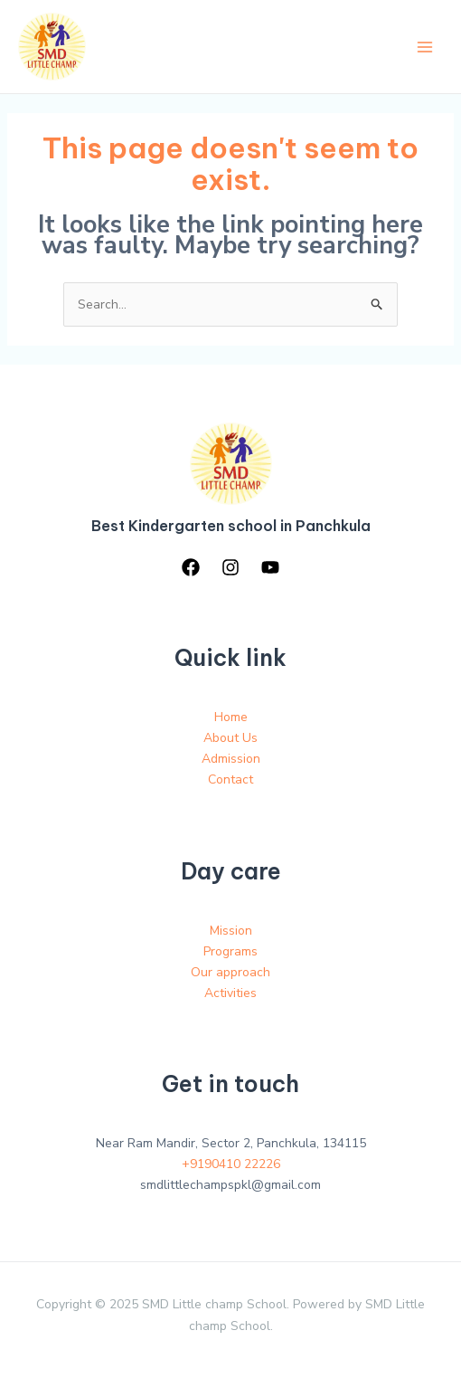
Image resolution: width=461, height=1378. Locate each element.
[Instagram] (230, 567)
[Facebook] (191, 567)
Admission (231, 758)
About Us (230, 737)
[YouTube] (270, 567)
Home (231, 717)
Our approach (230, 972)
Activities (230, 993)
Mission (231, 930)
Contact (230, 779)
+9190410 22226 (231, 1164)
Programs (230, 951)
